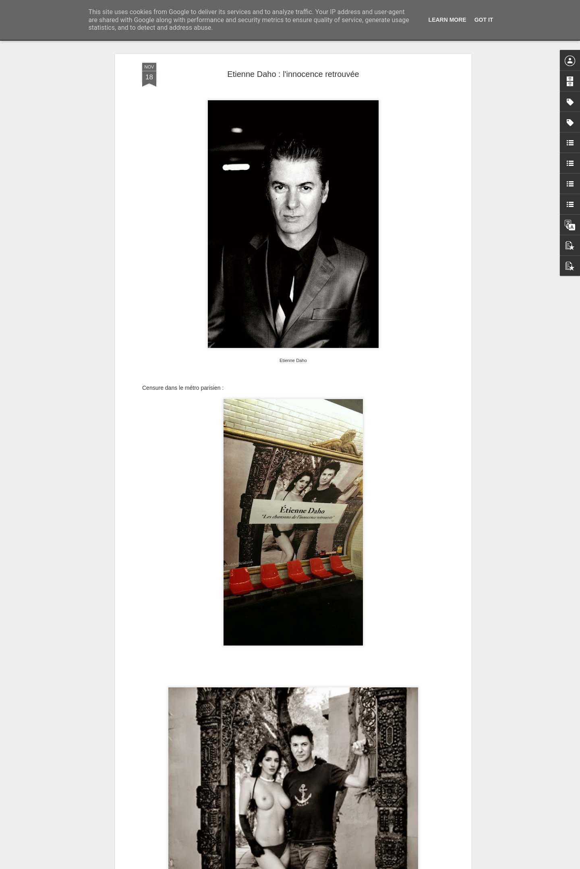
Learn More (447, 20)
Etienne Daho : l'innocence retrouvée (293, 74)
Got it (483, 20)
